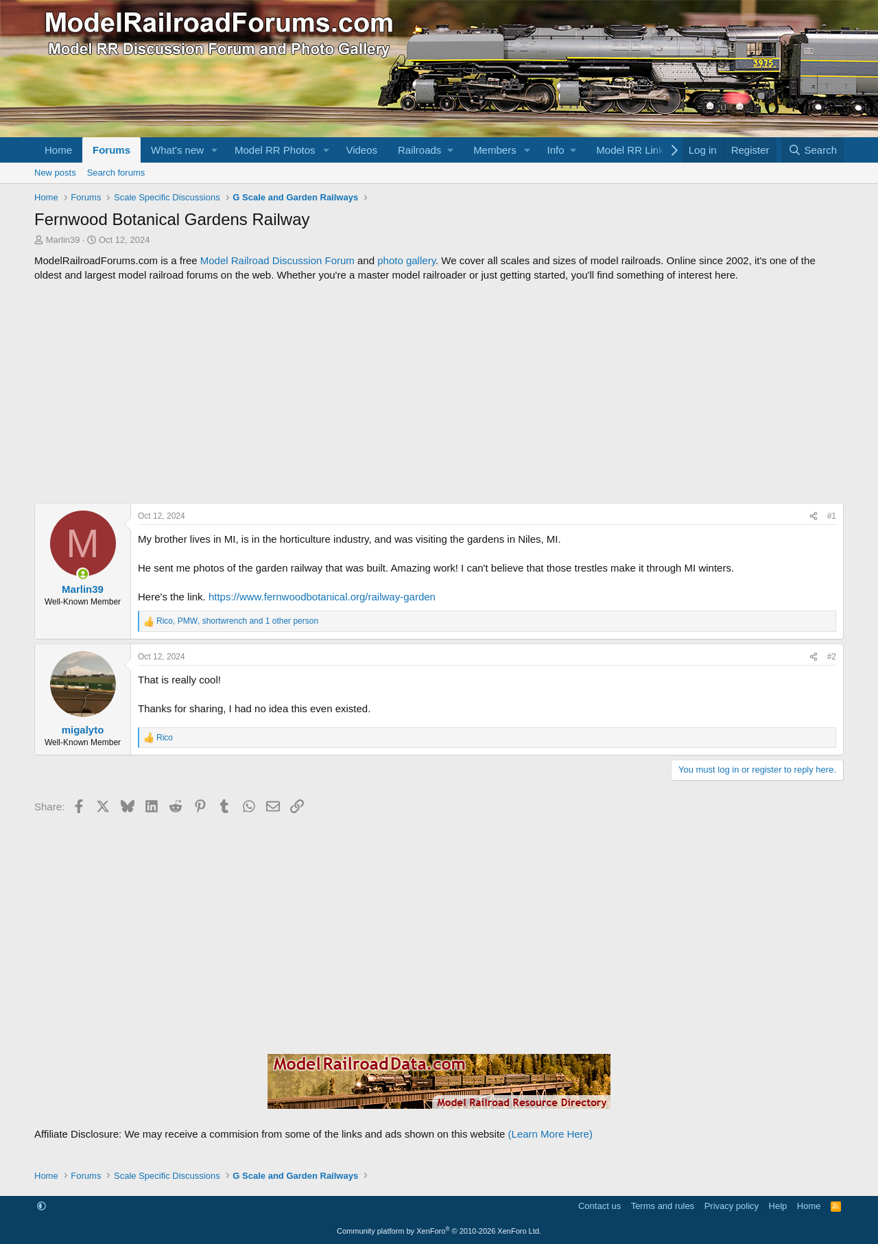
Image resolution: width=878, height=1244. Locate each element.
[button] (214, 150)
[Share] (813, 516)
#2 (831, 656)
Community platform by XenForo (439, 1231)
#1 (831, 516)
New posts (55, 172)
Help (778, 1206)
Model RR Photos (275, 150)
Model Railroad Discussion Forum (277, 260)
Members (495, 150)
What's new (177, 150)
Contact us (599, 1206)
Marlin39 (63, 240)
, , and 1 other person (237, 621)
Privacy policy (731, 1206)
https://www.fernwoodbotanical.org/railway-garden (322, 596)
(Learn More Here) (550, 1134)
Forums (111, 150)
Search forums (116, 172)
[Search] (812, 150)
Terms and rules (662, 1206)
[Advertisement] (439, 392)
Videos (361, 150)
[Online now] (82, 573)
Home (58, 150)
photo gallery (406, 260)
